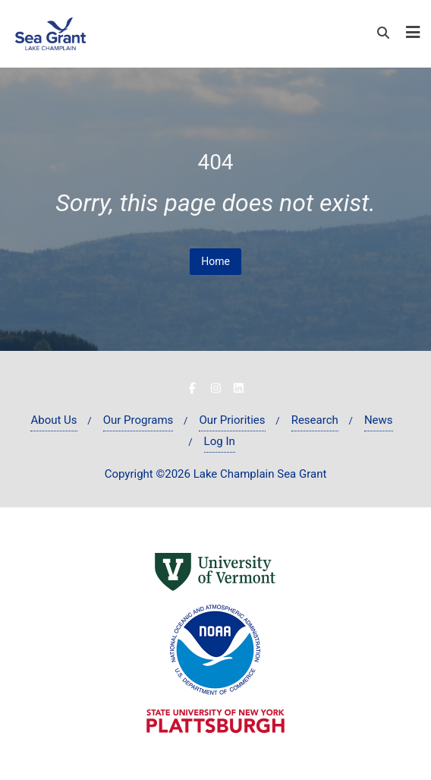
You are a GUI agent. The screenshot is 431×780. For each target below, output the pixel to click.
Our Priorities (232, 420)
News (378, 420)
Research (314, 420)
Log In (219, 441)
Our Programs (138, 420)
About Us (53, 420)
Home (215, 261)
